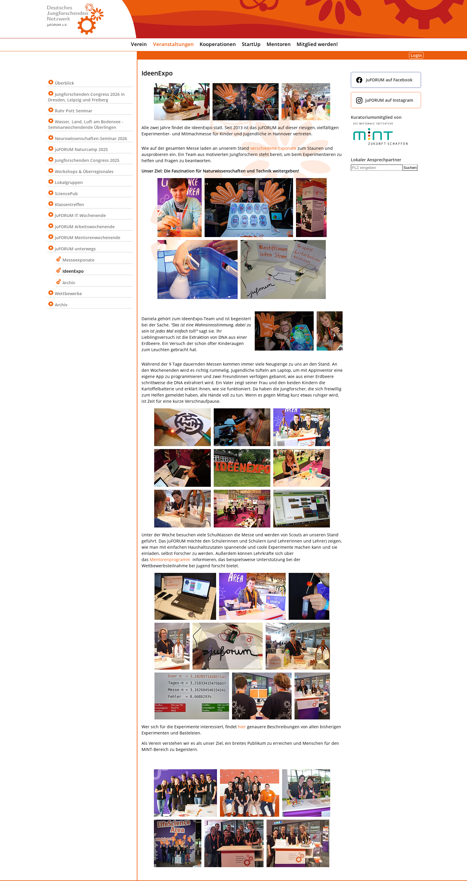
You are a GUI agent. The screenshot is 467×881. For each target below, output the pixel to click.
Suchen (410, 167)
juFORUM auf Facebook (389, 80)
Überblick (64, 83)
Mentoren (279, 44)
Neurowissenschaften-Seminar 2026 (91, 138)
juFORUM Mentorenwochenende (87, 237)
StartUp (251, 44)
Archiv (69, 282)
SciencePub (66, 193)
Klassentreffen (69, 204)
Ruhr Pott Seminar (73, 111)
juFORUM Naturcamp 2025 (81, 149)
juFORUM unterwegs (75, 249)
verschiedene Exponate (273, 148)
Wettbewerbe (68, 293)
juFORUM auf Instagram (389, 100)
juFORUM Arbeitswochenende (85, 226)
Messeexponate (78, 260)
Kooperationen (218, 44)
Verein (139, 44)
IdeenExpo (73, 271)
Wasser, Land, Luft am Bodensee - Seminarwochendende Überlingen (85, 124)
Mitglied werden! (317, 44)
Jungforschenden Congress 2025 (87, 160)
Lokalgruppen (69, 182)
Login (416, 55)
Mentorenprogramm (170, 559)
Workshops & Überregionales (84, 171)
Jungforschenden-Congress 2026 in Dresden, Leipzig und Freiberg (86, 97)
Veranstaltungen (173, 44)
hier (242, 726)
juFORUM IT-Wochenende (80, 215)
